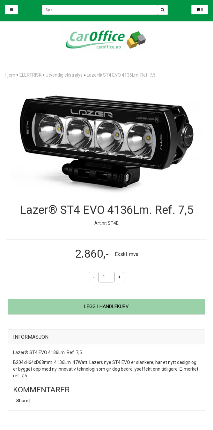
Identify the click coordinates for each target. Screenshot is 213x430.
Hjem (10, 75)
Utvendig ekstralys (64, 75)
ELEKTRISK (30, 75)
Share (22, 400)
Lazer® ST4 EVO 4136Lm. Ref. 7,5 (121, 75)
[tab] (106, 337)
